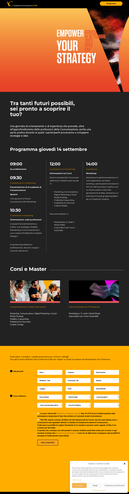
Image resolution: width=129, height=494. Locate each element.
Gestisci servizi (76, 479)
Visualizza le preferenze (114, 485)
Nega (95, 485)
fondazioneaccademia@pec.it (66, 433)
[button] (124, 464)
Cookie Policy (96, 490)
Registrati (111, 4)
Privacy (103, 490)
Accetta (79, 485)
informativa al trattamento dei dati (68, 413)
